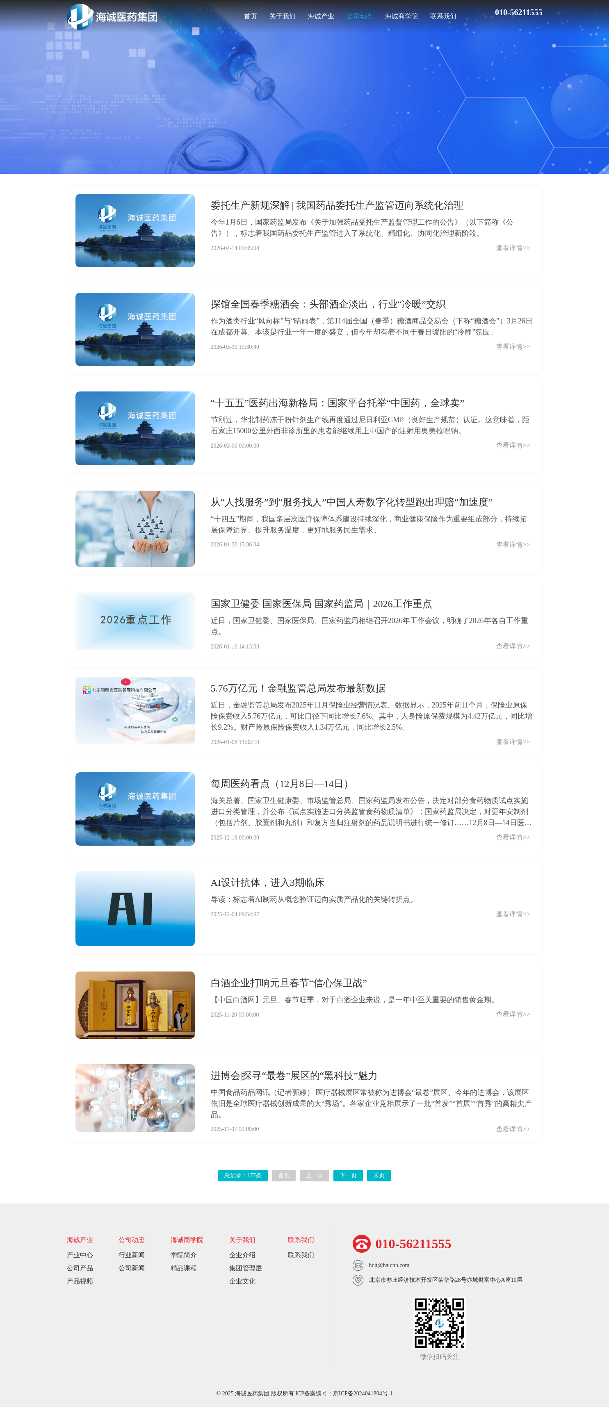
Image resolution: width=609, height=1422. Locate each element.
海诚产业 (321, 16)
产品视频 (80, 1296)
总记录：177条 (243, 1191)
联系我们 (443, 16)
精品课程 (184, 1283)
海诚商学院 (401, 16)
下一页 (348, 1191)
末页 (379, 1191)
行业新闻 (267, 115)
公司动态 (360, 16)
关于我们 (282, 16)
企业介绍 (242, 1270)
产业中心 (80, 1270)
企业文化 (242, 1296)
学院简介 (184, 1270)
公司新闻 (342, 115)
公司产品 (80, 1283)
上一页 (314, 1191)
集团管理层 (245, 1283)
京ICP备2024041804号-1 (362, 1409)
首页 (250, 16)
